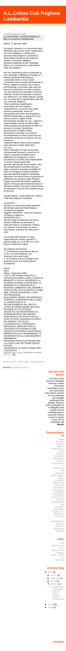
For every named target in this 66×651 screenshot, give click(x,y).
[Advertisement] (55, 624)
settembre (55, 578)
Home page (23, 361)
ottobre (53, 575)
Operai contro (57, 545)
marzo (53, 581)
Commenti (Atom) (20, 367)
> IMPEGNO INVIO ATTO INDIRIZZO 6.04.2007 (58, 513)
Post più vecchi (37, 361)
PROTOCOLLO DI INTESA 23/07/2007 (58, 452)
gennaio (54, 584)
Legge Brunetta (60, 440)
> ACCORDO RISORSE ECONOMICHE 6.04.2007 (57, 493)
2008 (50, 572)
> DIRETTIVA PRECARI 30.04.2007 (57, 485)
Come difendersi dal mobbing (58, 550)
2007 (50, 604)
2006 (50, 607)
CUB (62, 543)
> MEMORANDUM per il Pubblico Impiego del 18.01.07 (58, 525)
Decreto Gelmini (60, 445)
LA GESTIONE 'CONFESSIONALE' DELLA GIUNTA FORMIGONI (21, 37)
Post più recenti (9, 361)
